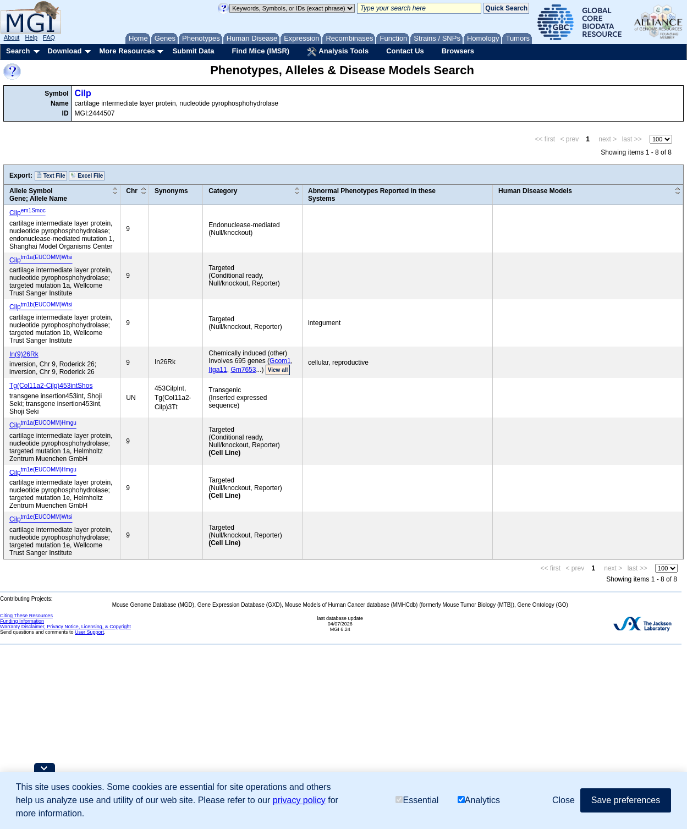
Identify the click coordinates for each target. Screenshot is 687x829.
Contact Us (405, 51)
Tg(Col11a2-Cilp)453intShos (50, 385)
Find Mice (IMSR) (260, 51)
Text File (50, 175)
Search (18, 51)
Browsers (458, 51)
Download (64, 51)
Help (31, 37)
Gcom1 (280, 361)
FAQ (49, 37)
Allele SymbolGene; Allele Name (38, 194)
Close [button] (563, 800)
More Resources (127, 51)
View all (278, 370)
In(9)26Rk (24, 354)
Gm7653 (243, 370)
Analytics (479, 800)
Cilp (83, 93)
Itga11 (217, 370)
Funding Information (22, 621)
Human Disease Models (535, 191)
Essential (416, 800)
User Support (89, 632)
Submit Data (194, 51)
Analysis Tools (338, 52)
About (12, 37)
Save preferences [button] (625, 800)
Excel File (86, 175)
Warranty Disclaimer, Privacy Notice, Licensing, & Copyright (65, 626)
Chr (132, 191)
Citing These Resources (26, 615)
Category (222, 191)
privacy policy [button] (299, 800)
